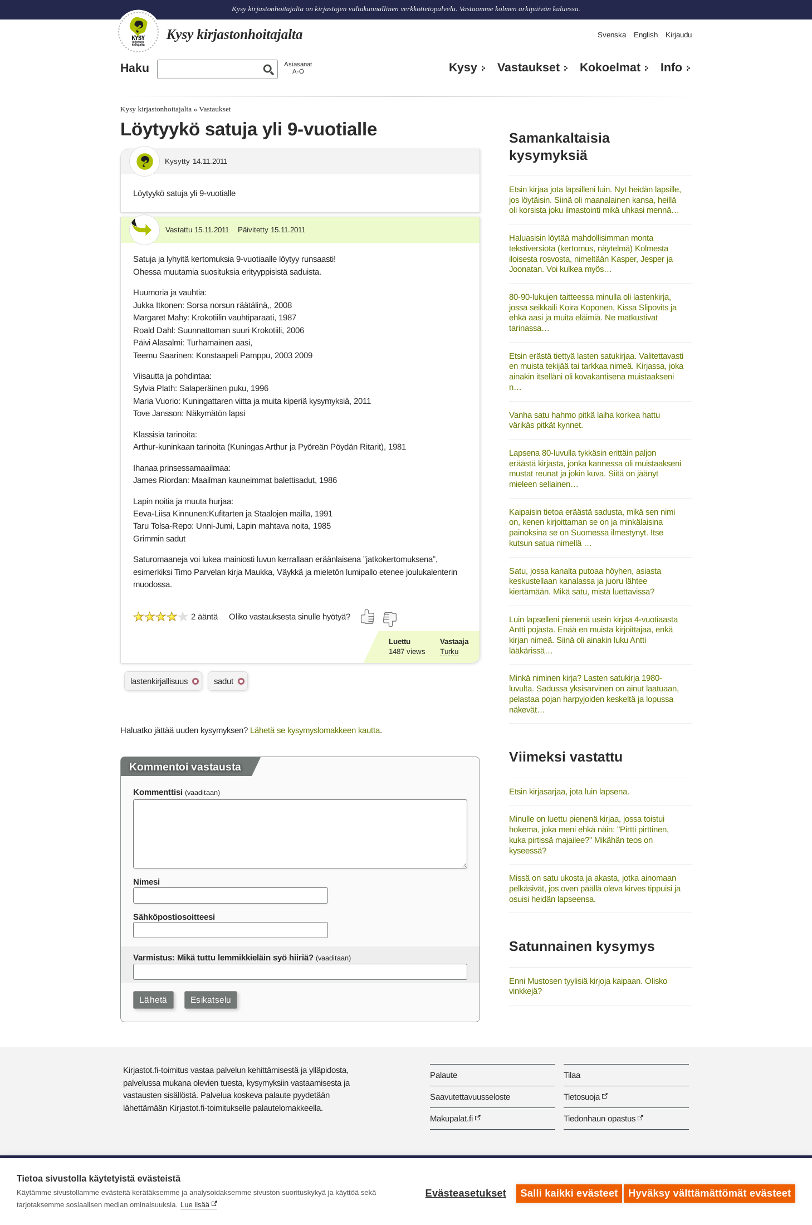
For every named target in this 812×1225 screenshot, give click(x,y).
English (646, 35)
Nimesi (146, 881)
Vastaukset (528, 67)
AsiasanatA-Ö (298, 68)
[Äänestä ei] (389, 619)
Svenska (612, 35)
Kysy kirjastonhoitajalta (156, 109)
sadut (223, 681)
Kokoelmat (610, 67)
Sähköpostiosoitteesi (174, 916)
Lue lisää (194, 1204)
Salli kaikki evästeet (565, 1191)
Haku (134, 68)
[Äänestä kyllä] (368, 616)
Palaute (443, 1075)
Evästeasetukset (462, 1191)
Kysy (463, 67)
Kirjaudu (679, 35)
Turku (449, 651)
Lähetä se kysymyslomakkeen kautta (315, 730)
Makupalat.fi (451, 1118)
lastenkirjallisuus (159, 681)
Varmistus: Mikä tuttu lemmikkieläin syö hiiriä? (223, 957)
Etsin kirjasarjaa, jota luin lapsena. (569, 791)
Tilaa (572, 1075)
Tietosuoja (582, 1096)
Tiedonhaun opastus (599, 1118)
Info (671, 67)
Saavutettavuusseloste (470, 1096)
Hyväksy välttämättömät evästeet (709, 1191)
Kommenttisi (158, 792)
